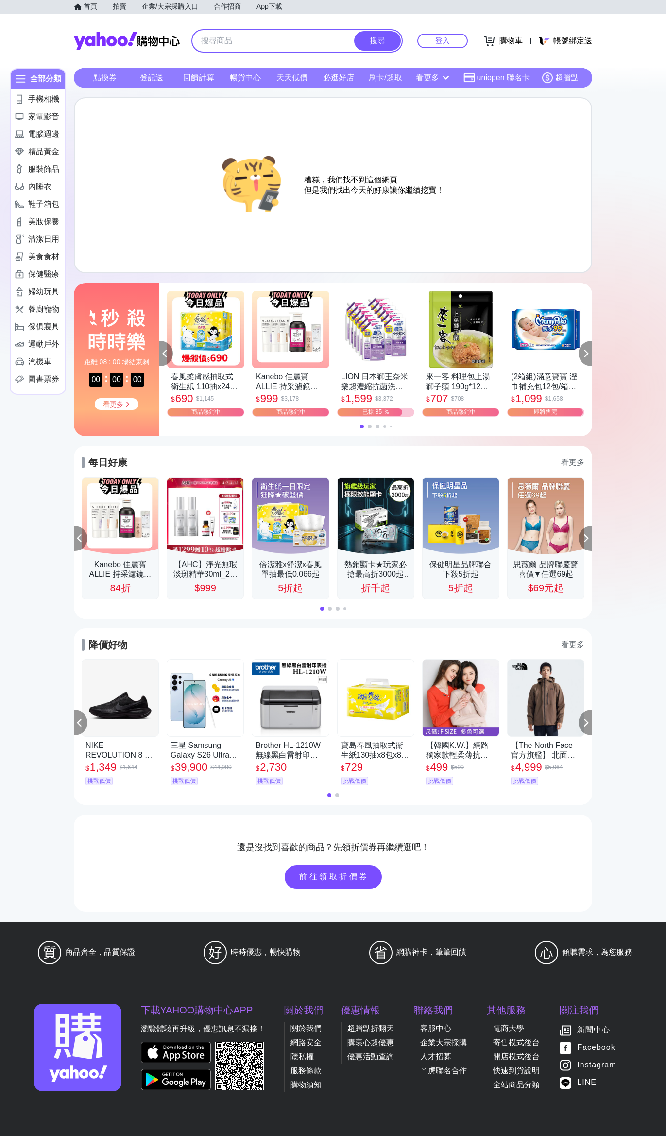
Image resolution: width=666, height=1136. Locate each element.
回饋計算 (198, 77)
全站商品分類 (516, 1085)
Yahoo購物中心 (127, 41)
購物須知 (306, 1085)
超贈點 (560, 78)
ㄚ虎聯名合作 (443, 1070)
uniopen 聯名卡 (496, 78)
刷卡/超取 (385, 77)
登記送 (151, 77)
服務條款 (306, 1070)
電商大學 (508, 1028)
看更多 (432, 77)
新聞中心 (593, 1030)
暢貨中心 (245, 77)
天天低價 (291, 77)
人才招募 (435, 1056)
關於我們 (306, 1028)
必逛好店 (338, 77)
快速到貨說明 (516, 1070)
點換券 (105, 77)
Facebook (596, 1048)
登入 (442, 40)
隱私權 (302, 1056)
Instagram (596, 1065)
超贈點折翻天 (370, 1028)
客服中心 (435, 1028)
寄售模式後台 (516, 1042)
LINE (587, 1083)
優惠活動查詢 (370, 1056)
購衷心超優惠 (370, 1042)
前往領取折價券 (334, 876)
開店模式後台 (516, 1056)
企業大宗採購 (443, 1042)
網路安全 (306, 1042)
